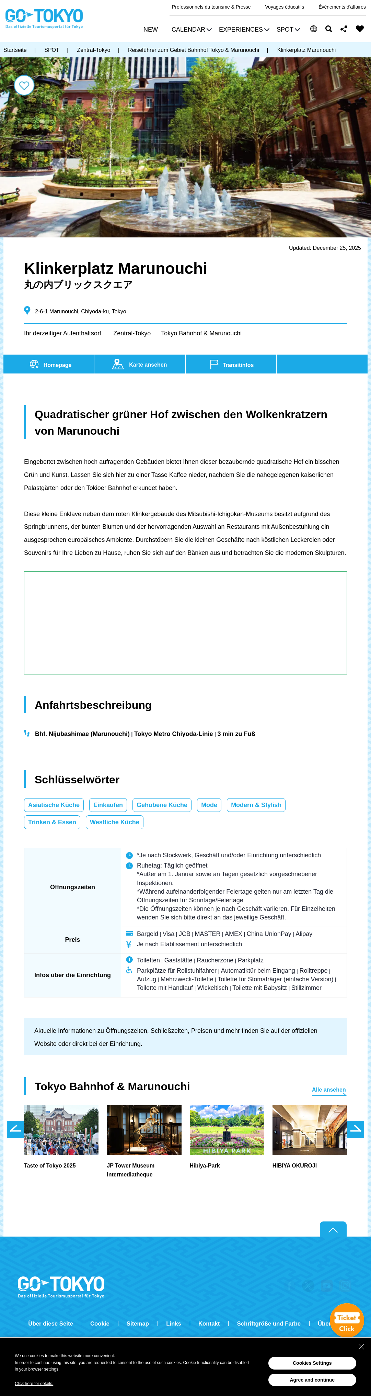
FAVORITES (360, 28)
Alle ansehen (329, 1090)
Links (173, 1323)
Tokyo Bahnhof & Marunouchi (201, 333)
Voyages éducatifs (284, 7)
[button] (191, 30)
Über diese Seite (50, 1323)
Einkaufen (108, 805)
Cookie (99, 1323)
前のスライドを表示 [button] (15, 1129)
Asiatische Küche (54, 805)
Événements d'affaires (342, 7)
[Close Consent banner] (361, 1346)
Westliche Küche (114, 822)
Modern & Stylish (256, 805)
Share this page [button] (344, 28)
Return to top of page (333, 1229)
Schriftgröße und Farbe (269, 1323)
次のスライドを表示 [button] (355, 1129)
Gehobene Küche (162, 805)
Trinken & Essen (52, 822)
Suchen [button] (328, 28)
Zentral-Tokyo (132, 333)
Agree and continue (312, 1380)
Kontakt (209, 1323)
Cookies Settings (312, 1363)
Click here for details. (34, 1383)
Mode (209, 805)
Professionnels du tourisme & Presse (211, 7)
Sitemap (138, 1323)
